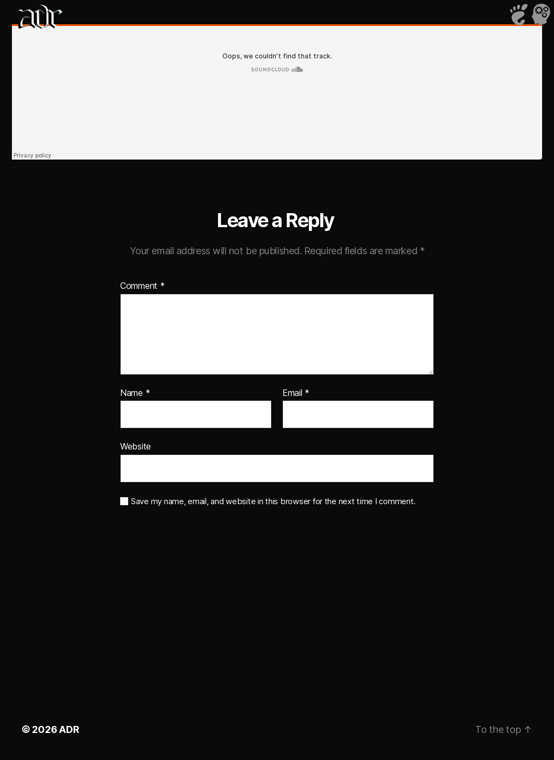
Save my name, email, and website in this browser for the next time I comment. (273, 501)
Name (135, 393)
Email (295, 393)
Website (135, 446)
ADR (69, 729)
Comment (142, 286)
